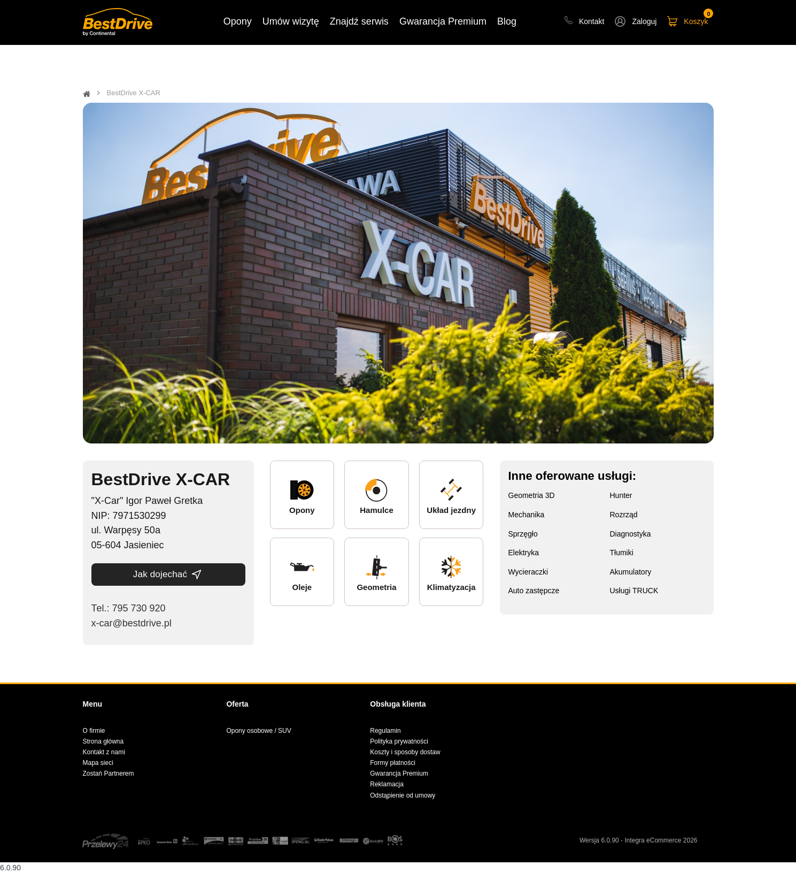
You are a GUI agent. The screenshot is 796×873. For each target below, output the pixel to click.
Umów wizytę (290, 21)
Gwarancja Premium (399, 773)
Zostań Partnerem (108, 773)
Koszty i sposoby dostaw (405, 752)
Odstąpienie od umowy (402, 795)
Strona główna (103, 741)
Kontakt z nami (104, 752)
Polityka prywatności (399, 741)
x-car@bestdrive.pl (131, 623)
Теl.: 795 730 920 (128, 608)
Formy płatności (392, 763)
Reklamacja (387, 784)
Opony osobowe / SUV (258, 730)
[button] (635, 22)
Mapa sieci (98, 763)
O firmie (94, 730)
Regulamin (385, 730)
